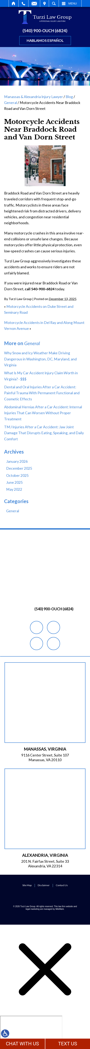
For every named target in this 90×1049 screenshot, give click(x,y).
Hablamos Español (45, 40)
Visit (44, 3)
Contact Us (62, 885)
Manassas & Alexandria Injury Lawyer (33, 97)
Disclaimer (44, 885)
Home (13, 3)
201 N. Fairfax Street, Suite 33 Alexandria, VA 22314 (45, 863)
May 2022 (14, 489)
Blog (69, 97)
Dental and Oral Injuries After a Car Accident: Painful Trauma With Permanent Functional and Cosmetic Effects (42, 393)
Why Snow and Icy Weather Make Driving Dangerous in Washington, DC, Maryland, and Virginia (40, 359)
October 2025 (17, 475)
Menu (72, 3)
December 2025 (19, 468)
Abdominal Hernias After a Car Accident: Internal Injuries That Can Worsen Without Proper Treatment (43, 413)
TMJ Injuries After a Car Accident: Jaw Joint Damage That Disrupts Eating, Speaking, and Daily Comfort (44, 433)
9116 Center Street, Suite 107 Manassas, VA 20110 (45, 757)
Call (23, 3)
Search (54, 3)
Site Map (27, 885)
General (10, 102)
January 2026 (17, 461)
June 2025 (14, 482)
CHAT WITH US (22, 1044)
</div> (31, 1031)
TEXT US (67, 1044)
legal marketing (33, 909)
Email (34, 3)
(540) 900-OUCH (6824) (45, 30)
